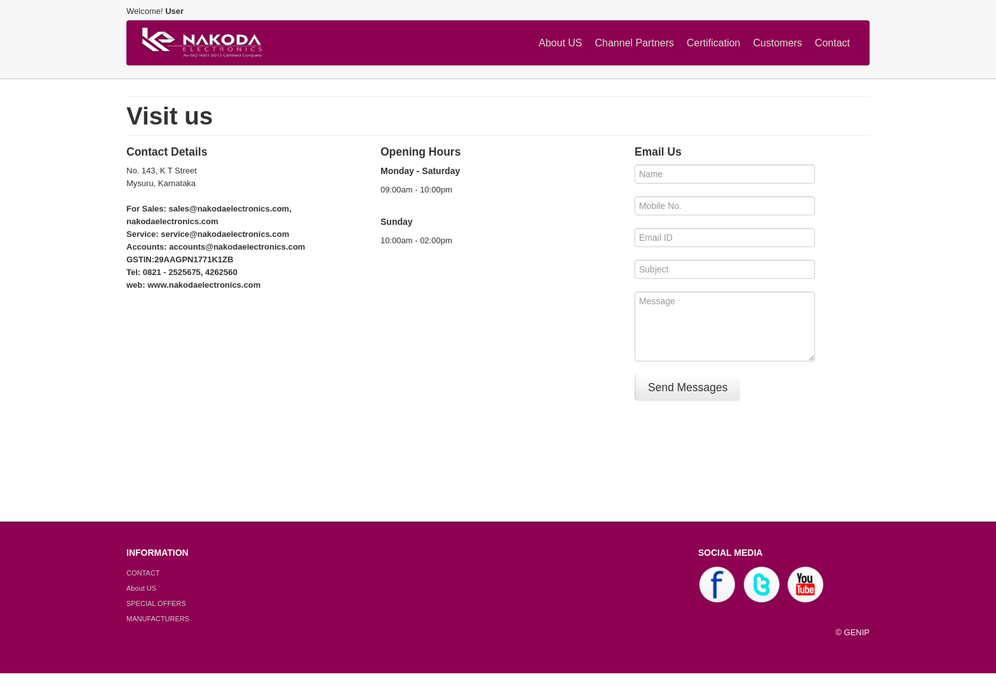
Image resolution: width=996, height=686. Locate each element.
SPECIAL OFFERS (156, 603)
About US (560, 42)
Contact (832, 42)
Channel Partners (635, 42)
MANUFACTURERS (157, 618)
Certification (713, 42)
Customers (777, 42)
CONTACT (142, 573)
